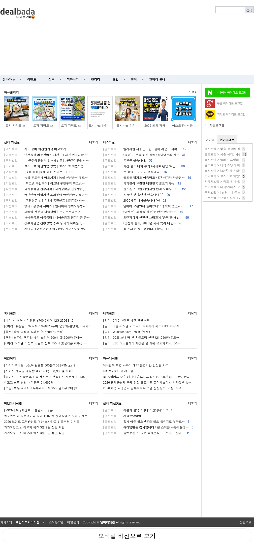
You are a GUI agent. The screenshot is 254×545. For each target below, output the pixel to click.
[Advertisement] (178, 37)
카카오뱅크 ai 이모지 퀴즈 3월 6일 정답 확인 (34, 433)
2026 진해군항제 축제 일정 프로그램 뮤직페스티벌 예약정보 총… (147, 382)
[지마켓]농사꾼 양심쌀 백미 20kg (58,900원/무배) (38, 371)
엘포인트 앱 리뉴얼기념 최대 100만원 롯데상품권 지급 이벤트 (46, 416)
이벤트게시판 (13, 403)
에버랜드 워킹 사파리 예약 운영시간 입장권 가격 (135, 365)
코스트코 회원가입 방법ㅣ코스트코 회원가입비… (47, 166)
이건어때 (10, 358)
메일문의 (73, 522)
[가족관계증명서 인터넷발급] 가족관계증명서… (46, 160)
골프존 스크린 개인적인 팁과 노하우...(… (144, 189)
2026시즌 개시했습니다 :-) (134, 200)
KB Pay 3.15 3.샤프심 (118, 371)
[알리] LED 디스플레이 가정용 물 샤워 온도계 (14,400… (141, 343)
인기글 (210, 140)
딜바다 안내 (157, 79)
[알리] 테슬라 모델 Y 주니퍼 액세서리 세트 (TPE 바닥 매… (143, 326)
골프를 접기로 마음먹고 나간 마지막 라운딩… (147, 177)
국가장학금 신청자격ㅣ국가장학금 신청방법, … (46, 189)
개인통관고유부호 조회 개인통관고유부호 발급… (47, 229)
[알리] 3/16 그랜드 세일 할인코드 (126, 320)
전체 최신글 (12, 142)
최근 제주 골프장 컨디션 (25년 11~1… (142, 229)
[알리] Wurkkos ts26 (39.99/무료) (126, 332)
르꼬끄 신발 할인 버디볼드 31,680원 (29, 382)
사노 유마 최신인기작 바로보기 (35, 149)
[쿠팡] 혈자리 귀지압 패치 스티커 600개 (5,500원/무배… (43, 337)
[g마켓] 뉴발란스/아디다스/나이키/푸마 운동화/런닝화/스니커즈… (49, 326)
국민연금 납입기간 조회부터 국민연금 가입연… (46, 194)
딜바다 (9, 79)
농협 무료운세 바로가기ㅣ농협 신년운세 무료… (46, 177)
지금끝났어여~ (126, 416)
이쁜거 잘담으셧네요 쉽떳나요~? (138, 410)
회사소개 (6, 522)
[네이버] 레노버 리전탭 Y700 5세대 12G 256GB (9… (40, 320)
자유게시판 (110, 358)
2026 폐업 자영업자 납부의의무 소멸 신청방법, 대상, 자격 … (144, 388)
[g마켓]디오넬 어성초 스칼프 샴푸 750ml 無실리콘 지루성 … (45, 343)
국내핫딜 (10, 313)
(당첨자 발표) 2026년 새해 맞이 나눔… (142, 223)
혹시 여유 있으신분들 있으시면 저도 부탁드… (146, 421)
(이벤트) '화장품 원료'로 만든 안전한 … (143, 212)
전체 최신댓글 (112, 403)
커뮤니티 (73, 79)
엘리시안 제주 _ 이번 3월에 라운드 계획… (144, 149)
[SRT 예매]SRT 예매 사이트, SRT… (38, 172)
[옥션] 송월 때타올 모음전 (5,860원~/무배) (34, 332)
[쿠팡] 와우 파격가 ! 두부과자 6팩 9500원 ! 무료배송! (40, 388)
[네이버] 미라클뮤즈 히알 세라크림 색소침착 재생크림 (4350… (47, 376)
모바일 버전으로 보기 (127, 536)
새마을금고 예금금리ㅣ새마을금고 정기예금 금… (47, 217)
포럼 (116, 79)
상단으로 (245, 522)
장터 (134, 79)
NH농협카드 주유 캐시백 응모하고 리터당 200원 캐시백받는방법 (146, 376)
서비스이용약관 (53, 522)
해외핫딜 (109, 313)
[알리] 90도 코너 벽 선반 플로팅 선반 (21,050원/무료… (141, 337)
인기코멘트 (227, 140)
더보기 (193, 92)
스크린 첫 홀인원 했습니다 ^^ (136, 194)
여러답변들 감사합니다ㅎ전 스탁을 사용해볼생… (148, 427)
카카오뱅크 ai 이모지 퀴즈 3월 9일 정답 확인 (34, 427)
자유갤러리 (11, 92)
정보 (52, 79)
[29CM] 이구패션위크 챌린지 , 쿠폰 (28, 410)
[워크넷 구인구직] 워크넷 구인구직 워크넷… (44, 183)
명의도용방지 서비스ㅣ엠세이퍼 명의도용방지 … (47, 206)
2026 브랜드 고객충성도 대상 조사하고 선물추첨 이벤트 (41, 421)
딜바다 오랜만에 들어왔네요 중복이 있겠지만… (148, 206)
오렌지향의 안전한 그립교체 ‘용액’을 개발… (146, 217)
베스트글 (109, 142)
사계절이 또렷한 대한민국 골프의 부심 (142, 183)
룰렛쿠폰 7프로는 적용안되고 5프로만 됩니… (146, 433)
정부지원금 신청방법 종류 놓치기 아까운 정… (45, 223)
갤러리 (95, 79)
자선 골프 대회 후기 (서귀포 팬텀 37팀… (144, 166)
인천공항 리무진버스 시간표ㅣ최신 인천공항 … (46, 154)
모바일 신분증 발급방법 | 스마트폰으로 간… (44, 212)
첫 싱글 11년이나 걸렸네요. (135, 172)
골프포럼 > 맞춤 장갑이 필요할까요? (229, 149)
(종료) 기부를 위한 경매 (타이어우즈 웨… (144, 154)
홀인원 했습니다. (128, 160)
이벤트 (31, 79)
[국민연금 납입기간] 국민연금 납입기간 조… (44, 200)
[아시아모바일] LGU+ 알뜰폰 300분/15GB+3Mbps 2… (41, 365)
